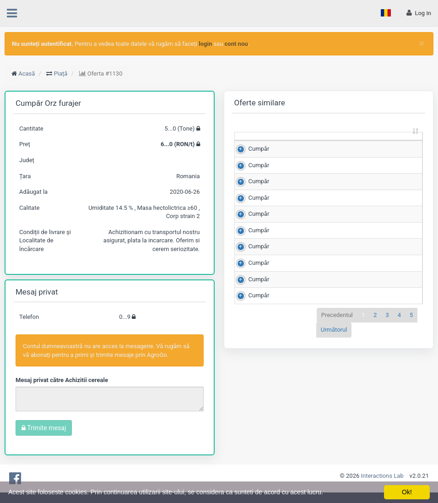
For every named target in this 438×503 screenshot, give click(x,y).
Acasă (26, 73)
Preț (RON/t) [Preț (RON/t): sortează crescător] (338, 144)
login (205, 43)
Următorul (334, 445)
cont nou (236, 43)
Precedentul (337, 429)
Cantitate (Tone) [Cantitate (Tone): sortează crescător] (289, 144)
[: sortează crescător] (254, 145)
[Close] (421, 43)
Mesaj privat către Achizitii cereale (62, 380)
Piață (61, 73)
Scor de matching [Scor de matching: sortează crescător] (385, 144)
